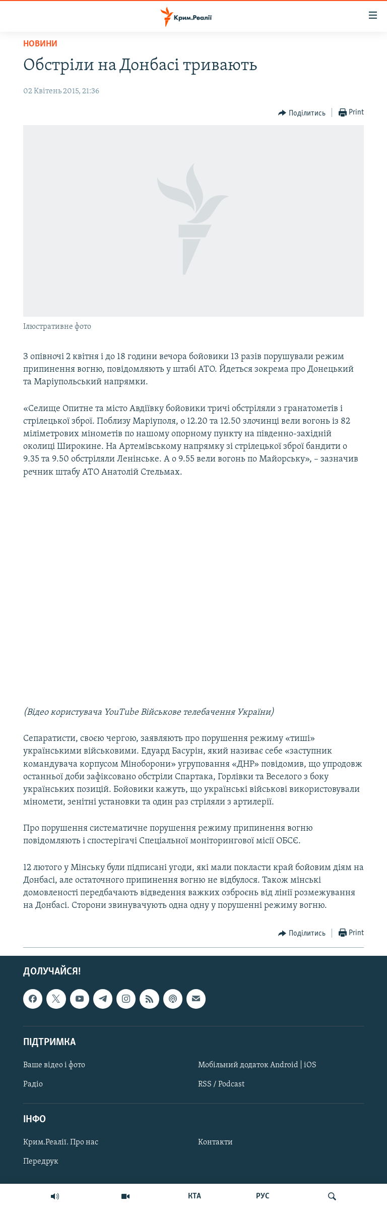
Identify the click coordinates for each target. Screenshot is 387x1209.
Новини (40, 44)
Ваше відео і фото (54, 1065)
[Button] (302, 113)
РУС (263, 1196)
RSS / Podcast (221, 1084)
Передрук (40, 1162)
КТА (194, 1196)
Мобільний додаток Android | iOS (257, 1065)
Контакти (215, 1143)
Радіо (33, 1084)
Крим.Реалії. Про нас (60, 1143)
